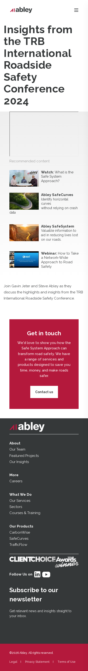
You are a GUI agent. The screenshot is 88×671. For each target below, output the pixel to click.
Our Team (17, 449)
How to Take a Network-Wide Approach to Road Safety (60, 260)
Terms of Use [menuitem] (66, 661)
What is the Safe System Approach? (57, 176)
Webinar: (49, 253)
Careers (15, 481)
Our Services (19, 501)
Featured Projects (24, 456)
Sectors (15, 507)
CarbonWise (19, 532)
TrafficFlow (18, 545)
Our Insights (19, 462)
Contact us (44, 392)
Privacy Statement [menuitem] (37, 661)
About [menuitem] (14, 443)
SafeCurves (18, 538)
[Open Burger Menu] (76, 10)
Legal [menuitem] (13, 661)
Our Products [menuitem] (21, 526)
